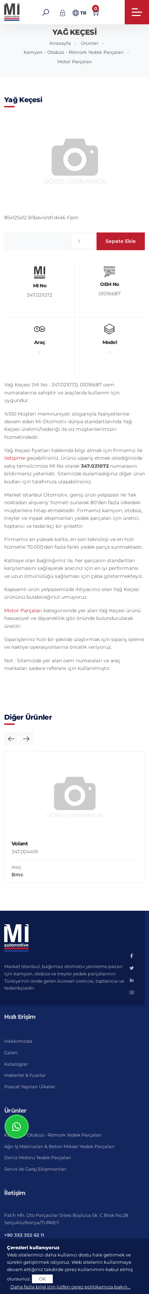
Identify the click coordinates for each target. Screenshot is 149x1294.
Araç (16, 867)
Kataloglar (16, 1064)
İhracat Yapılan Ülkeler (29, 1086)
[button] (11, 739)
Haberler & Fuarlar (25, 1075)
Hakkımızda (18, 1041)
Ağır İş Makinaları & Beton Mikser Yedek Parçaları (59, 1146)
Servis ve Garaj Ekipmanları (35, 1169)
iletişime (14, 458)
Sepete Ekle (121, 241)
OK (42, 1278)
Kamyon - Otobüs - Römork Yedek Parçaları (74, 52)
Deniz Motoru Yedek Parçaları (37, 1157)
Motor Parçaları (74, 61)
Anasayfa (60, 43)
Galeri (11, 1052)
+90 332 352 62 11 (24, 1235)
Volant (19, 843)
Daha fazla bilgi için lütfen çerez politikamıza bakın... (70, 1286)
